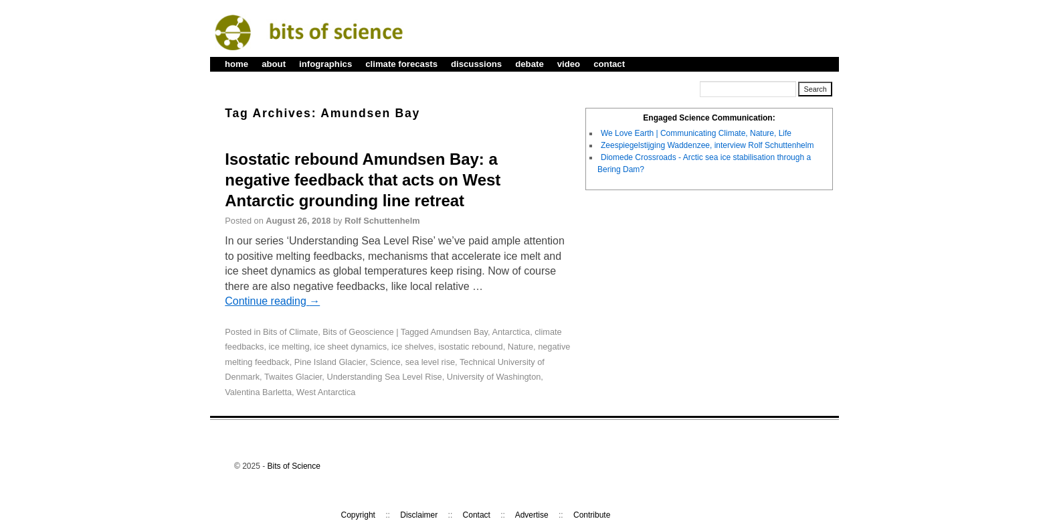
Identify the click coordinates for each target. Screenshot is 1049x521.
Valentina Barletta (258, 392)
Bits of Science (294, 466)
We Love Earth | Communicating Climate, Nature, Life (696, 133)
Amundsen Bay (459, 332)
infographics (325, 64)
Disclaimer (419, 515)
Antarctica (511, 332)
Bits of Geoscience (357, 332)
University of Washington (494, 377)
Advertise (532, 515)
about (274, 64)
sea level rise (430, 362)
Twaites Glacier (293, 377)
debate (529, 64)
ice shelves (412, 347)
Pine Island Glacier (329, 362)
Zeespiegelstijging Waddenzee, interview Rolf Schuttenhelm (707, 145)
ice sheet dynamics (350, 347)
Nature (520, 347)
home (236, 64)
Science (385, 362)
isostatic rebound (470, 347)
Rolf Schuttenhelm (382, 221)
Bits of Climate (290, 332)
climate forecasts (401, 64)
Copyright (358, 515)
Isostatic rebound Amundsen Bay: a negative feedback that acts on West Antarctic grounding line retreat (362, 180)
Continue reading (272, 301)
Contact (476, 515)
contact (609, 64)
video (568, 64)
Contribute (591, 515)
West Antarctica (325, 392)
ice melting (289, 347)
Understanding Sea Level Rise (384, 377)
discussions (476, 64)
